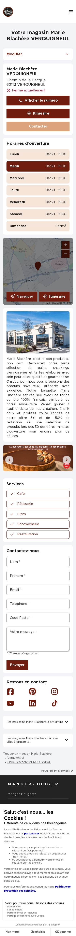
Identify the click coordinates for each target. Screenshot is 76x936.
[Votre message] (38, 639)
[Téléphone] (38, 604)
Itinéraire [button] (38, 113)
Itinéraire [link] (54, 296)
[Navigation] (71, 12)
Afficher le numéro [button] (38, 100)
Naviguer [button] (21, 296)
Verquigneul (15, 758)
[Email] (38, 590)
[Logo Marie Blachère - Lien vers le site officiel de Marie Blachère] (8, 12)
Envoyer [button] (17, 665)
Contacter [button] (38, 126)
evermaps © (65, 771)
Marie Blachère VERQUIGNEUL (29, 762)
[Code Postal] (38, 618)
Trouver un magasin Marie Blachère (27, 753)
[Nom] (38, 562)
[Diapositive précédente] (9, 460)
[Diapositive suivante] (67, 460)
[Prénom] (38, 576)
